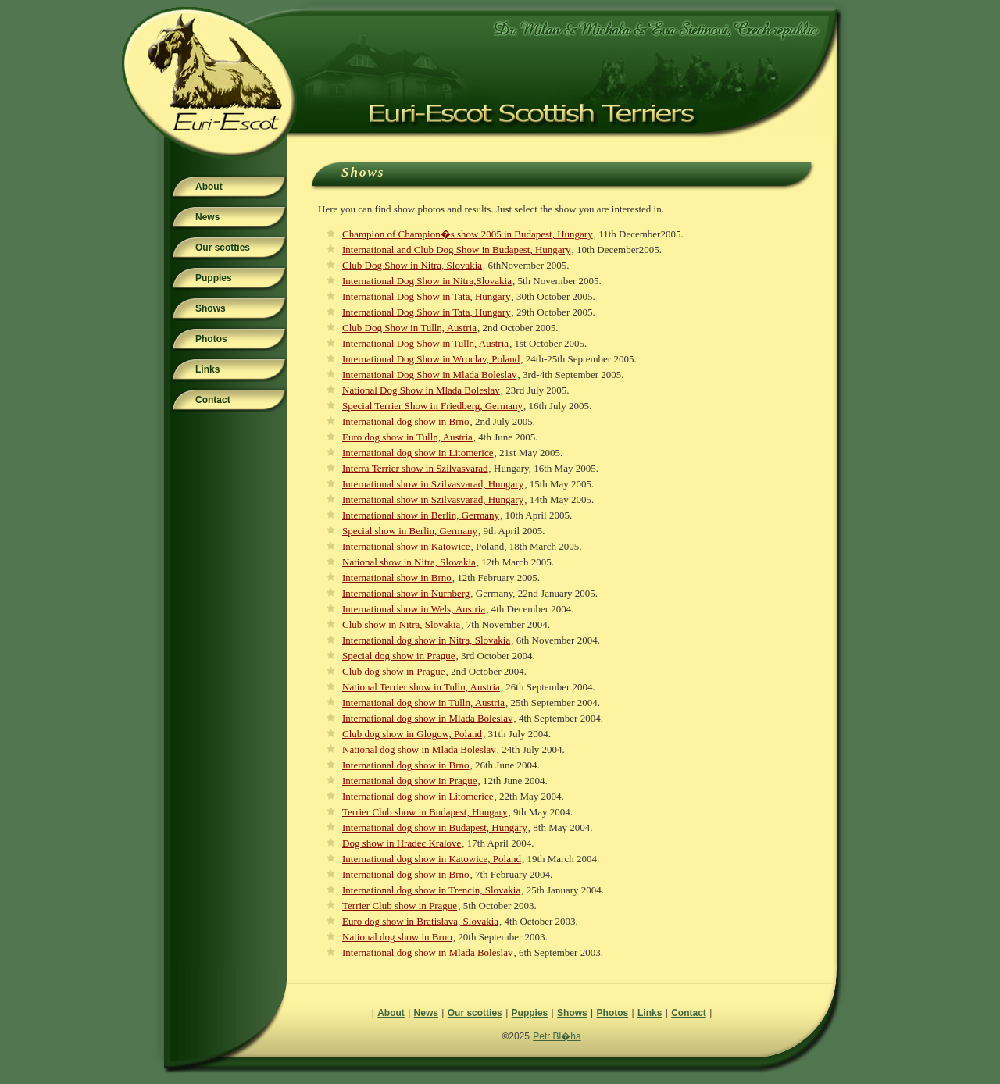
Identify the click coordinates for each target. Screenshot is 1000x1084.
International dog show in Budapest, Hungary (434, 827)
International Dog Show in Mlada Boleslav (429, 374)
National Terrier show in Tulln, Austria (421, 687)
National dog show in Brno (397, 937)
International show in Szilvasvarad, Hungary (432, 484)
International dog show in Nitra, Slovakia (426, 640)
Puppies (213, 278)
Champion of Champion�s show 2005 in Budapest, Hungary (467, 234)
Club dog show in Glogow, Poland (412, 734)
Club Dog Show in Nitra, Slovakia (412, 265)
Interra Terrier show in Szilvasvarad (415, 468)
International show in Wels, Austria (413, 609)
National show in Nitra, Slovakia (409, 562)
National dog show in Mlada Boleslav (419, 749)
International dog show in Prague (409, 780)
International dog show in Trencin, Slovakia (431, 890)
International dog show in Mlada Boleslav (427, 718)
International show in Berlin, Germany (420, 515)
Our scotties (222, 247)
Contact (212, 399)
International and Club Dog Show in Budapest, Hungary (456, 249)
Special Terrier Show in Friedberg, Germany (432, 406)
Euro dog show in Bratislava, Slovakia (420, 921)
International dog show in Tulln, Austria (423, 702)
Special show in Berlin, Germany (409, 531)
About (209, 186)
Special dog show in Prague (398, 655)
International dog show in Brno (405, 421)
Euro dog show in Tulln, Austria (407, 437)
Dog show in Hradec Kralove (401, 843)
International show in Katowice (406, 546)
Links (207, 369)
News (207, 217)
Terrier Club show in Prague (399, 905)
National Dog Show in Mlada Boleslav (421, 390)
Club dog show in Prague (393, 671)
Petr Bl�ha (556, 1036)
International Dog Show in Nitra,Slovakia (427, 281)
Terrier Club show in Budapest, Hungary (424, 812)
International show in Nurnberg (406, 593)
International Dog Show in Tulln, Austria (425, 343)
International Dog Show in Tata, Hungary (426, 296)
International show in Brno (397, 577)
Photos (211, 338)
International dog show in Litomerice (418, 452)
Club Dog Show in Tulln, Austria (409, 327)
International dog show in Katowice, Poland (431, 859)
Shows (210, 308)
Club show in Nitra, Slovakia (401, 624)
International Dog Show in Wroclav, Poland (431, 359)
